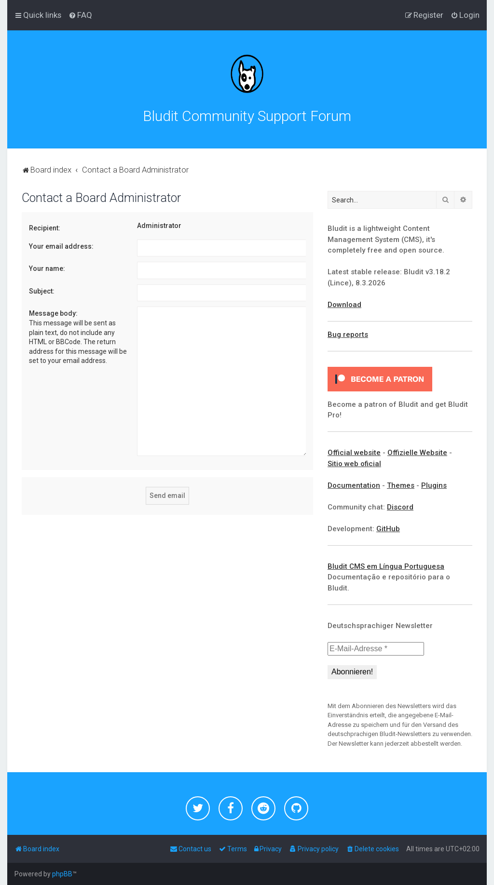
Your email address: (61, 246)
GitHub (388, 528)
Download (344, 304)
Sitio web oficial (354, 463)
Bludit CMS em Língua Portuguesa (386, 566)
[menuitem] (80, 15)
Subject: (42, 291)
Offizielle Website (417, 452)
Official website (354, 452)
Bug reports (348, 334)
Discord (400, 507)
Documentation (354, 485)
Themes (400, 485)
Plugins (434, 485)
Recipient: (44, 228)
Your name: (47, 268)
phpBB (62, 874)
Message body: (53, 313)
